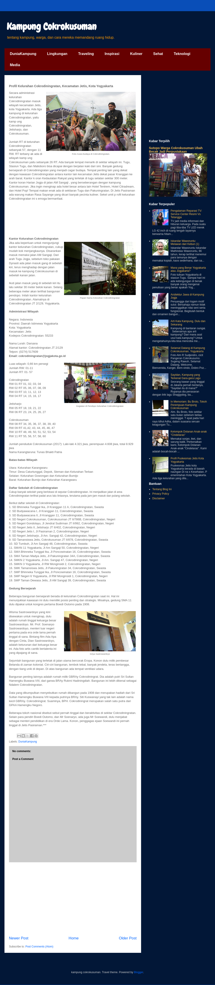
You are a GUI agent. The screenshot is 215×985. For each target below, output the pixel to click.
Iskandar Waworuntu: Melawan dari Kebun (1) (185, 242)
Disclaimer (158, 498)
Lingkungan (57, 54)
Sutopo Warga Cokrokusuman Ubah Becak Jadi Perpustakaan (176, 149)
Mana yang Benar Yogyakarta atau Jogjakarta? (188, 269)
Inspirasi (112, 54)
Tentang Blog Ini (162, 489)
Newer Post (18, 938)
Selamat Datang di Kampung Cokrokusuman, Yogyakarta (188, 349)
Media (15, 65)
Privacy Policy (160, 493)
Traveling (86, 54)
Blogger (138, 972)
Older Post (128, 938)
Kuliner (136, 54)
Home (74, 938)
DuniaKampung (23, 54)
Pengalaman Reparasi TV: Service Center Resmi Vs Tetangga (186, 214)
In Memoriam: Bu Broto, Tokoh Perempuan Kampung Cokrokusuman (189, 405)
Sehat (158, 54)
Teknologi (182, 54)
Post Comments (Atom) (39, 946)
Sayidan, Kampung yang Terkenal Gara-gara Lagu (185, 376)
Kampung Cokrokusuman (52, 27)
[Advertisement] (73, 899)
